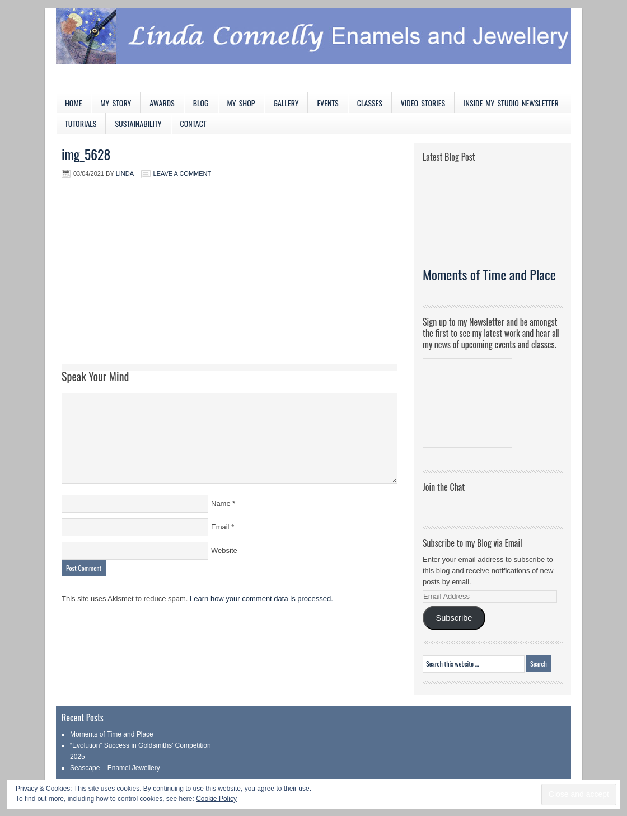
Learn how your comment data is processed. (261, 598)
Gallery (285, 103)
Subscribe (454, 617)
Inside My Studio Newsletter (511, 103)
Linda (125, 173)
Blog (201, 103)
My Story (115, 103)
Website (224, 550)
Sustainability (138, 123)
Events (327, 103)
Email (220, 527)
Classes (369, 103)
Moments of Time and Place (489, 274)
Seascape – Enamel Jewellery (115, 768)
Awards (162, 103)
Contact (193, 123)
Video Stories (423, 103)
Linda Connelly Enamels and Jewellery (313, 50)
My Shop (241, 103)
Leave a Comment (182, 173)
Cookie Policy (216, 799)
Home (73, 103)
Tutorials (80, 123)
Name (221, 503)
